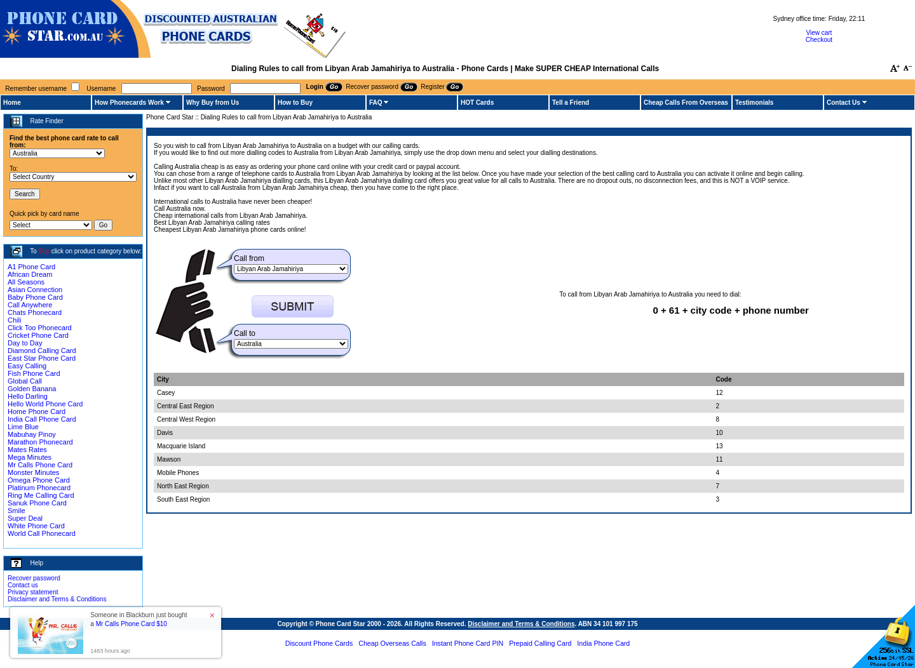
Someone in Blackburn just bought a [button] (138, 619)
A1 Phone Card (31, 267)
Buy (44, 251)
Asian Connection (35, 289)
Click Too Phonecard (40, 327)
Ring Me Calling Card (41, 495)
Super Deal (25, 518)
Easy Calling (27, 366)
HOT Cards (477, 102)
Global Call (25, 381)
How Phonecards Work (129, 102)
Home (12, 102)
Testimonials (754, 102)
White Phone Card (36, 526)
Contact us (23, 585)
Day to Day (25, 343)
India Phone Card (603, 643)
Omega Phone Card (39, 480)
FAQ (376, 102)
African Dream (30, 274)
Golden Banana (32, 388)
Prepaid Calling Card (540, 643)
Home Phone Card (36, 411)
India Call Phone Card (42, 419)
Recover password (34, 578)
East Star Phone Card (42, 358)
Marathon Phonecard (40, 442)
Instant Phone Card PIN (468, 643)
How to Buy (295, 102)
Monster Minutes (33, 472)
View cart (819, 32)
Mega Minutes (29, 457)
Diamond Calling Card (42, 350)
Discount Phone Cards (319, 643)
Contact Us (843, 102)
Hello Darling (28, 396)
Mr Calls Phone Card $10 (131, 623)
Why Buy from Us (212, 102)
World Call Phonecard (42, 533)
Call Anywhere (30, 305)
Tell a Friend (570, 102)
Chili (14, 320)
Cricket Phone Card (38, 335)
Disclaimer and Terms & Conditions (57, 599)
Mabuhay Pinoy (32, 434)
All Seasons (26, 282)
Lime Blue (23, 427)
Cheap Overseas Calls (392, 643)
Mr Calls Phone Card (40, 465)
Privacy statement (33, 592)
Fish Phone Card (34, 373)
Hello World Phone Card (45, 404)
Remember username (36, 88)
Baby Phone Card (35, 297)
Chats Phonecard (35, 312)
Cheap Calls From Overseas (686, 102)
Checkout (819, 39)
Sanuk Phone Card (37, 503)
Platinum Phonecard (39, 487)
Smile (16, 510)
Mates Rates (27, 449)
